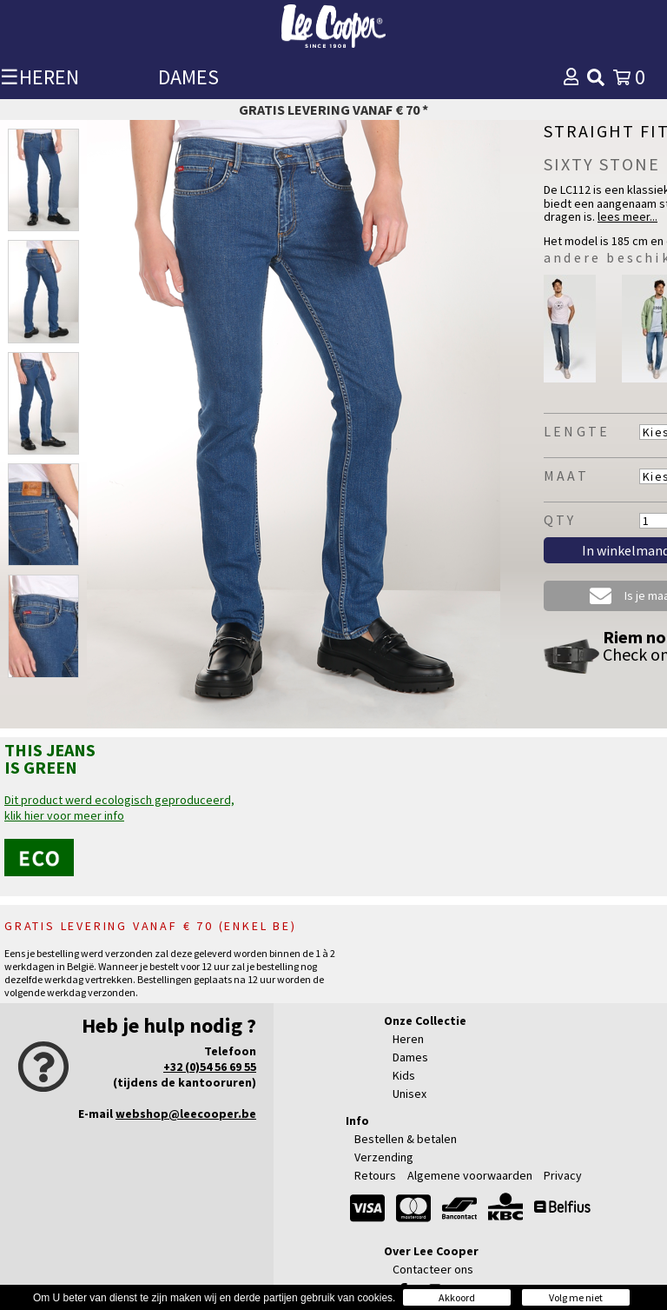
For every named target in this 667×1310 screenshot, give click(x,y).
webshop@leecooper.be (186, 1113)
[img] (595, 77)
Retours (375, 1175)
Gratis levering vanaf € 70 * (333, 109)
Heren (408, 1039)
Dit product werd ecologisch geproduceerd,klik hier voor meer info (119, 807)
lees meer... (627, 216)
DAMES (188, 76)
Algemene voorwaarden (469, 1175)
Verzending (383, 1157)
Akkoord (457, 1297)
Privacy (563, 1175)
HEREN (49, 76)
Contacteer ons (433, 1269)
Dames (410, 1057)
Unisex (409, 1093)
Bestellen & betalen (405, 1139)
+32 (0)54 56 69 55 (209, 1066)
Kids (404, 1075)
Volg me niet (576, 1297)
